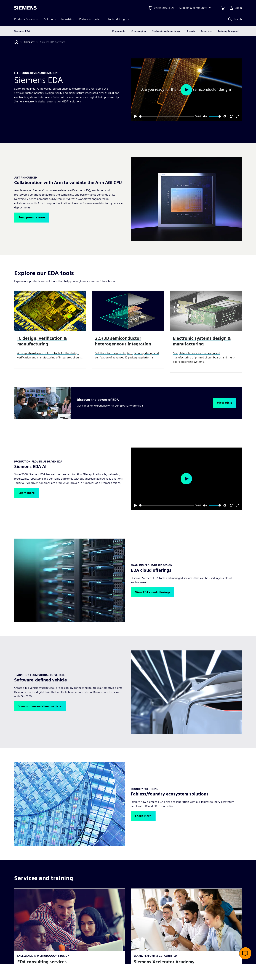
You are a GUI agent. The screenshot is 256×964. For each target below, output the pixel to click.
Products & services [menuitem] (26, 19)
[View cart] (222, 7)
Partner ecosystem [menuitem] (90, 19)
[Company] (29, 42)
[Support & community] (195, 7)
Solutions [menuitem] (50, 19)
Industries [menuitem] (67, 19)
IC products (118, 31)
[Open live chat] (245, 953)
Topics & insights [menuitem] (118, 19)
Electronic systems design (166, 31)
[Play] (135, 116)
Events (191, 31)
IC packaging (138, 31)
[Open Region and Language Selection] (161, 7)
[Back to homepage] (16, 42)
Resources (206, 31)
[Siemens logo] (25, 8)
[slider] (166, 116)
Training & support (228, 31)
